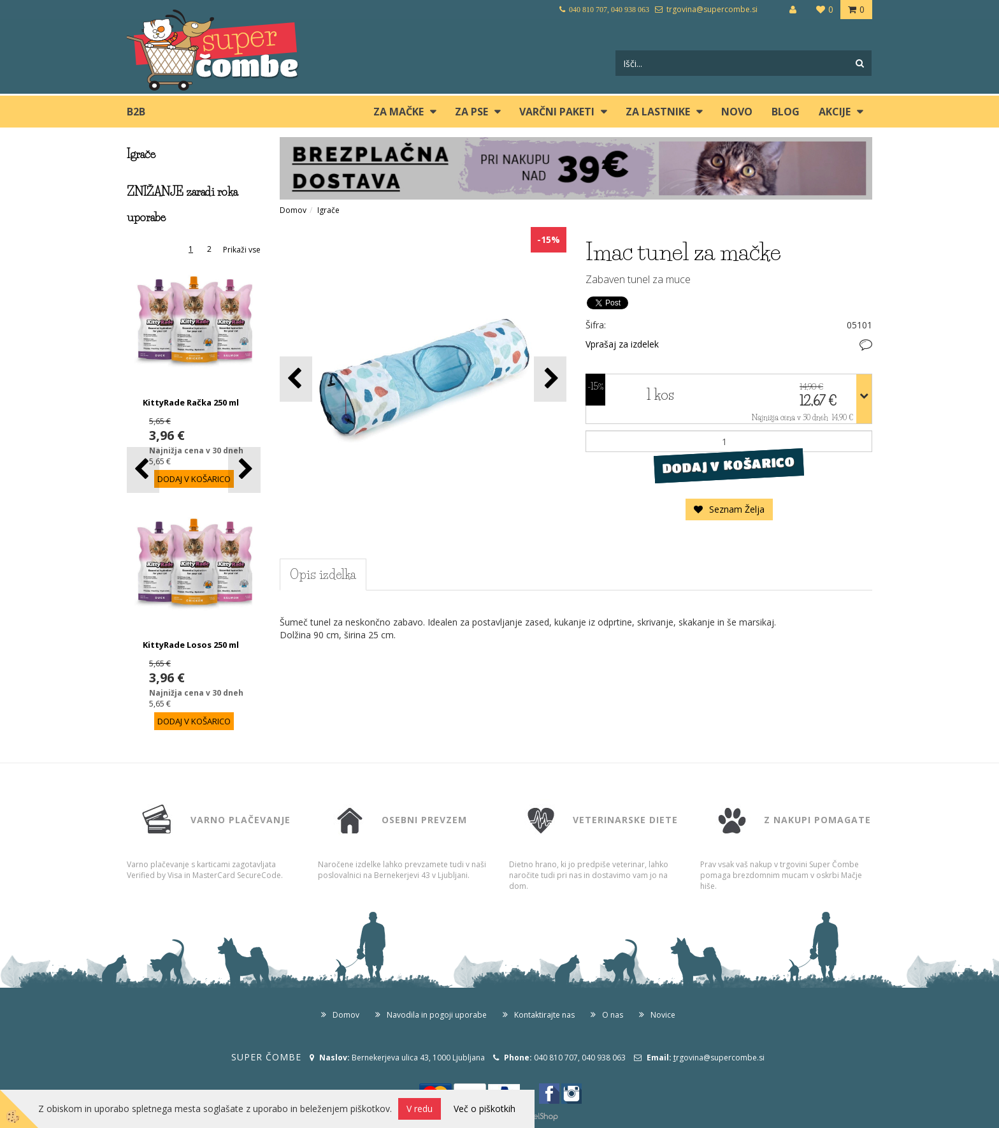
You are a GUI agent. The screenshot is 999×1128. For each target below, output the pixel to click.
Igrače (328, 210)
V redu (419, 1108)
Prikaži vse (242, 249)
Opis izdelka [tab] (323, 574)
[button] (244, 469)
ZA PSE (471, 112)
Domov (293, 210)
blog (786, 112)
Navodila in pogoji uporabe (437, 1014)
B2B (136, 112)
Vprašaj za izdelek (622, 344)
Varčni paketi (556, 112)
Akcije (835, 112)
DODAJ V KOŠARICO (728, 465)
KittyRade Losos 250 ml (191, 644)
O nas (612, 1014)
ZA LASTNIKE (658, 112)
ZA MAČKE (398, 112)
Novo (736, 112)
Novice (662, 1014)
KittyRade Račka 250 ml (191, 402)
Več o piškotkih (484, 1108)
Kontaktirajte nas (544, 1014)
